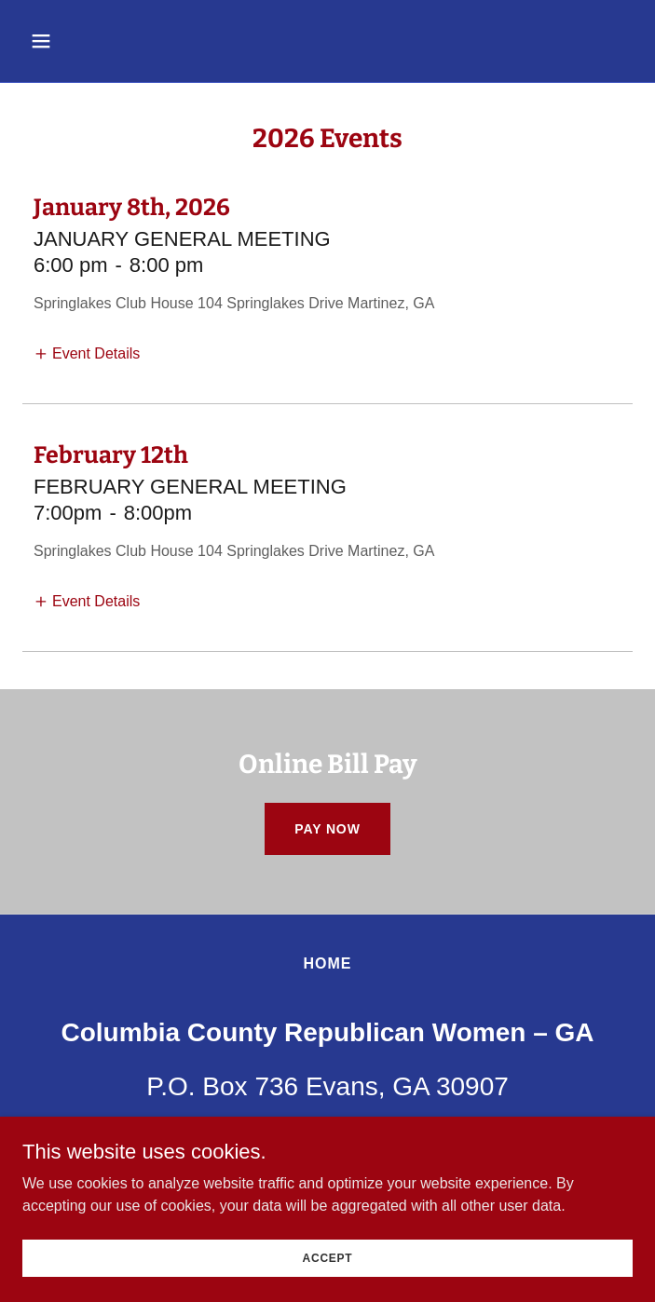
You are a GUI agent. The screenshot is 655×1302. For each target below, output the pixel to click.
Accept (328, 1257)
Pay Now (327, 828)
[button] (92, 41)
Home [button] (327, 963)
